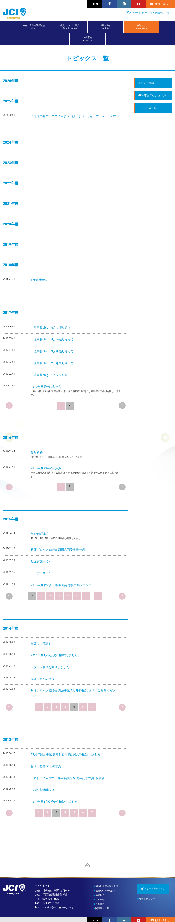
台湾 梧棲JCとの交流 (46, 766)
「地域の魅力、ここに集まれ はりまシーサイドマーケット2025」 (75, 116)
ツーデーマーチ (41, 573)
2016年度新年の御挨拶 (46, 468)
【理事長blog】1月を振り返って (52, 375)
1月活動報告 (39, 280)
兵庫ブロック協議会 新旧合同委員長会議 (58, 549)
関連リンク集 (162, 12)
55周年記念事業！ (43, 790)
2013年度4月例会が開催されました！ (56, 801)
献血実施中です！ (42, 561)
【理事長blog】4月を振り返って (52, 339)
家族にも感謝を (41, 643)
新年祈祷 (37, 452)
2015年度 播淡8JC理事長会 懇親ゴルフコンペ (61, 585)
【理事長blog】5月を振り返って (52, 327)
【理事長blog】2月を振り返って (52, 363)
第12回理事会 (40, 534)
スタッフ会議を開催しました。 (51, 667)
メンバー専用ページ (139, 12)
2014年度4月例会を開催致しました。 (56, 655)
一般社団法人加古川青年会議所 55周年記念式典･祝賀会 (68, 778)
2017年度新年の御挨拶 (46, 386)
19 (97, 595)
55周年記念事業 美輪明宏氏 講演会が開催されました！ (67, 754)
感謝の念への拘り (42, 679)
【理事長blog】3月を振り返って (52, 351)
